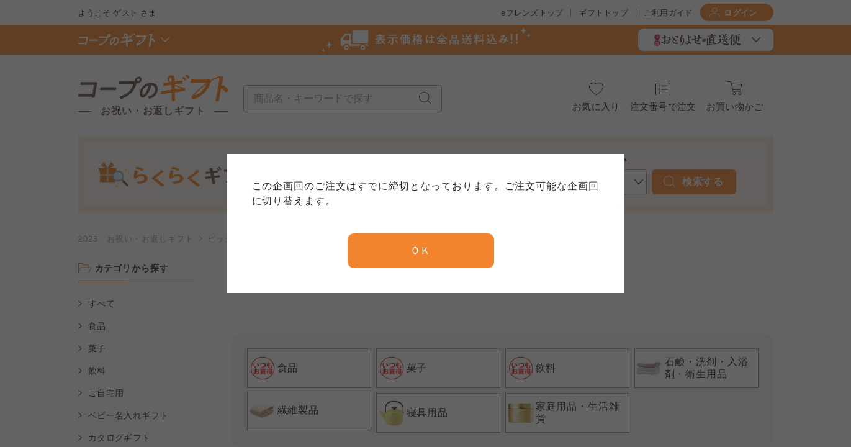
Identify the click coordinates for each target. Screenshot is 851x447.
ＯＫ (420, 250)
